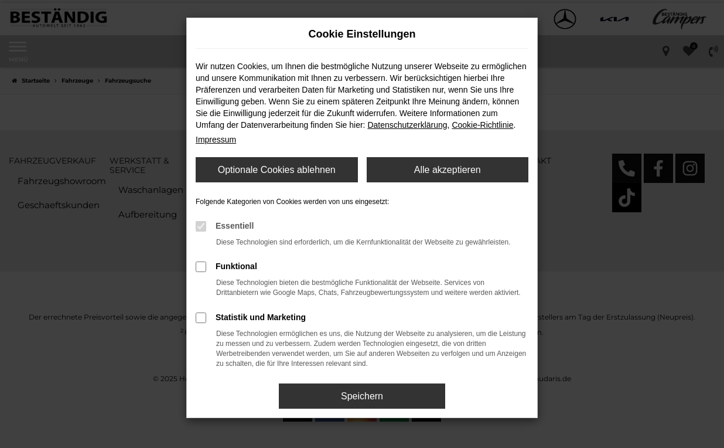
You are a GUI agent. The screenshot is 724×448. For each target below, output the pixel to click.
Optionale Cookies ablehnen (277, 170)
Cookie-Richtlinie (482, 125)
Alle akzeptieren (447, 170)
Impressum (216, 139)
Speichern (362, 396)
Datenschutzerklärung (407, 125)
